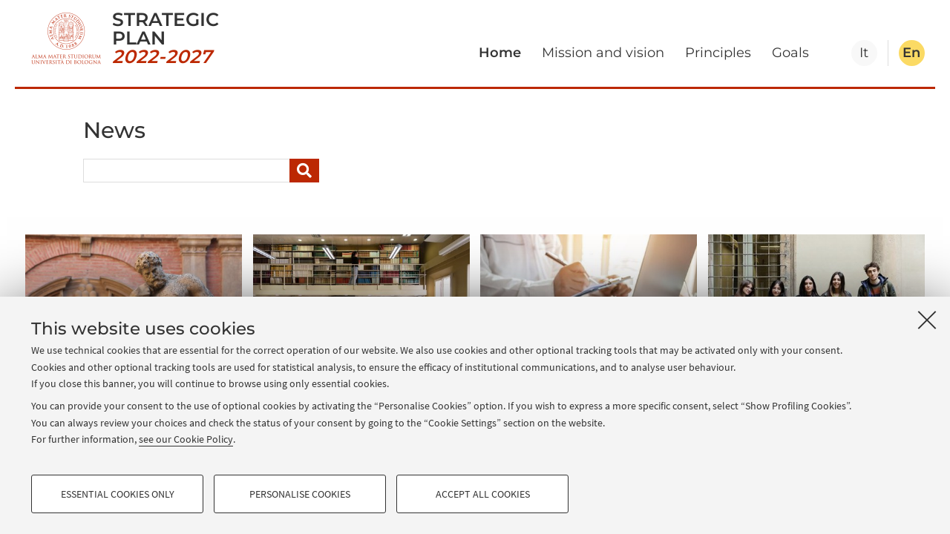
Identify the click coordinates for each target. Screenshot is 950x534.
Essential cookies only (117, 494)
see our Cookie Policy (186, 439)
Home (500, 52)
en (911, 52)
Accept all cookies (483, 494)
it (863, 52)
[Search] (304, 170)
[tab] (864, 53)
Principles (718, 52)
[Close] (927, 320)
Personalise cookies (299, 494)
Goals (790, 52)
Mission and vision (603, 52)
